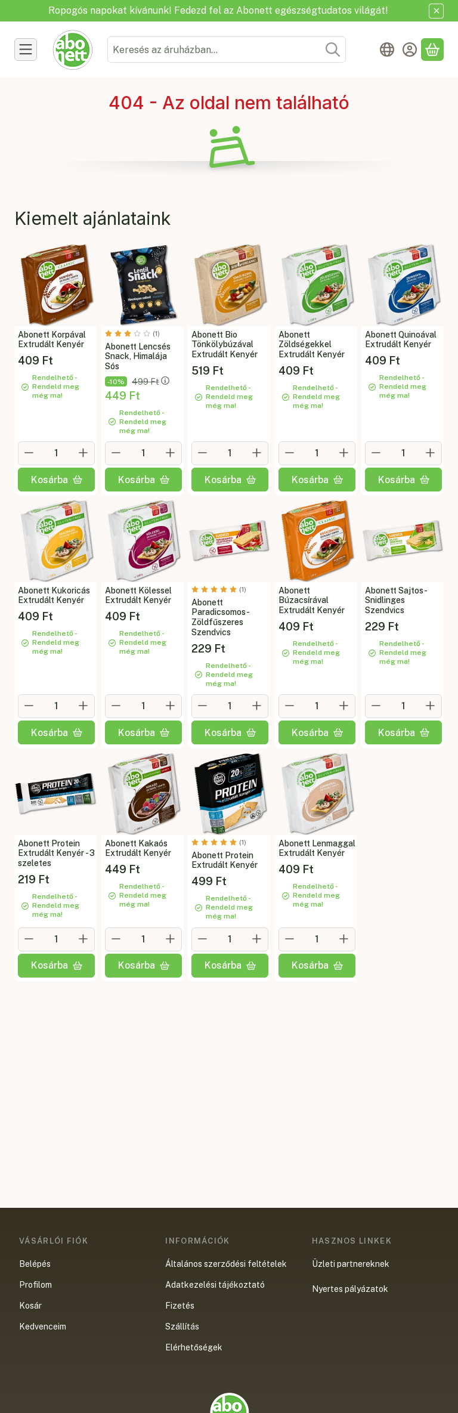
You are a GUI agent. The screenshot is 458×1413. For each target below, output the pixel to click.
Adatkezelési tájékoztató (215, 1285)
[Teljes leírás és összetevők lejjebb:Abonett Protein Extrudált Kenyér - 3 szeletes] (55, 794)
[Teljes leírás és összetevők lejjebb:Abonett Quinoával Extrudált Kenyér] (402, 285)
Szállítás (182, 1326)
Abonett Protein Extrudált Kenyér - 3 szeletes (56, 853)
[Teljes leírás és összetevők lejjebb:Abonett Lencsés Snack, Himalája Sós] (142, 285)
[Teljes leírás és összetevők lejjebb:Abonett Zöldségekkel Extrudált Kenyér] (316, 285)
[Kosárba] (56, 479)
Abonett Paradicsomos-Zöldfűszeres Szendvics (220, 617)
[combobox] (226, 49)
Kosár (30, 1305)
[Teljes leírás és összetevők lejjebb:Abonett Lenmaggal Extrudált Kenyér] (316, 794)
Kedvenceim (42, 1326)
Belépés (35, 1264)
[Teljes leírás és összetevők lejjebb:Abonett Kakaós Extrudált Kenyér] (142, 794)
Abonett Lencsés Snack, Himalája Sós (138, 356)
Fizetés (179, 1305)
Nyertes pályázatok (350, 1289)
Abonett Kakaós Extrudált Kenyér (138, 848)
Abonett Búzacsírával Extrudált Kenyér (311, 601)
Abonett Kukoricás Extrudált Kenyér (54, 595)
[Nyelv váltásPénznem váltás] (387, 49)
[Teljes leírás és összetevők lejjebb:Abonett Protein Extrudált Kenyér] (229, 794)
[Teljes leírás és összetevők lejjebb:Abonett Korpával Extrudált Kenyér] (55, 285)
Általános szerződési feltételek (226, 1264)
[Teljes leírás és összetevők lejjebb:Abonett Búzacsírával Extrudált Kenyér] (316, 541)
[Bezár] (436, 11)
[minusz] (29, 452)
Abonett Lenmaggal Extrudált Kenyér (316, 848)
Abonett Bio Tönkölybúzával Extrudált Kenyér (224, 344)
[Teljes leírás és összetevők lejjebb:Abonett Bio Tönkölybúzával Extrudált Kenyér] (229, 285)
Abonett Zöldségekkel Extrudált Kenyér (311, 344)
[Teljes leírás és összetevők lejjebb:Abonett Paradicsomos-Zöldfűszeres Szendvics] (229, 541)
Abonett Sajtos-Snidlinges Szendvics (396, 601)
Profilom (35, 1285)
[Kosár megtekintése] (432, 49)
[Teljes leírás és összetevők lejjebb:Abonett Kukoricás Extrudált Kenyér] (55, 541)
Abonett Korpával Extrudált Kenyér (52, 339)
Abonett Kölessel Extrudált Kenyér (138, 595)
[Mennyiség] (56, 453)
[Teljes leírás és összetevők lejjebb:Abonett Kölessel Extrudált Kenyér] (142, 541)
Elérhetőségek (193, 1347)
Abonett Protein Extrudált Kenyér (224, 860)
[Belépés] (409, 49)
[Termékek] (25, 49)
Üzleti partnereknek (350, 1264)
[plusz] (83, 452)
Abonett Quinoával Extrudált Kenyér (401, 339)
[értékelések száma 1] (132, 332)
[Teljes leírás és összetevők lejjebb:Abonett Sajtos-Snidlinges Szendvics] (402, 541)
